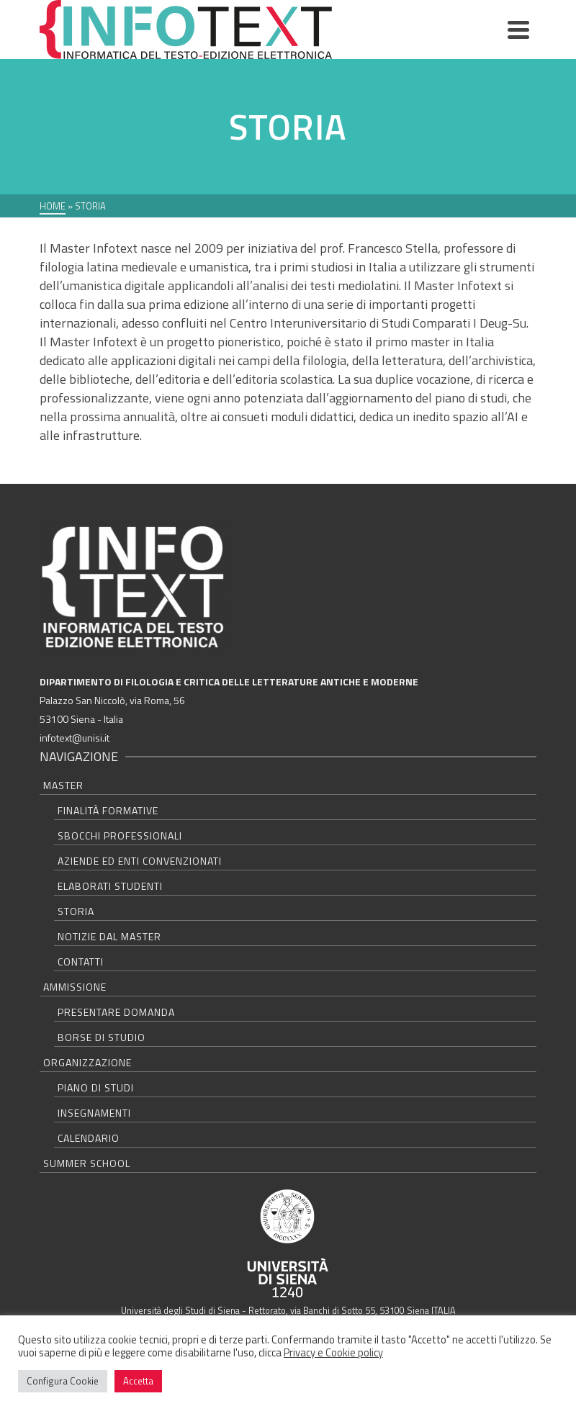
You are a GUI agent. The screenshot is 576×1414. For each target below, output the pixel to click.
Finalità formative (108, 810)
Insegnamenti (94, 1112)
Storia (76, 911)
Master (63, 785)
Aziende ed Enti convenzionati (140, 860)
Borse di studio (101, 1037)
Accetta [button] (138, 1381)
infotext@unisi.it (74, 737)
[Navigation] (518, 29)
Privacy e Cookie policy (333, 1352)
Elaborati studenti (110, 885)
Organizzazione (87, 1062)
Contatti (81, 961)
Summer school (86, 1163)
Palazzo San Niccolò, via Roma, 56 (112, 700)
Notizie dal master (109, 936)
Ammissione (75, 986)
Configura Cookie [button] (63, 1381)
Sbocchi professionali (120, 835)
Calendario (89, 1137)
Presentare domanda (116, 1011)
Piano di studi (96, 1087)
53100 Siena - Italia (81, 718)
